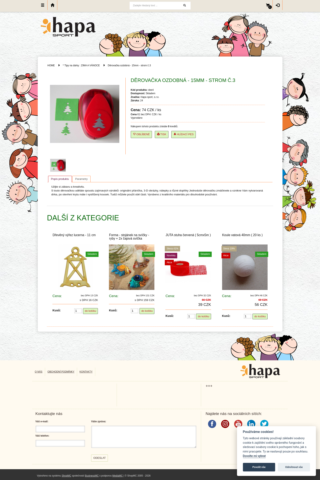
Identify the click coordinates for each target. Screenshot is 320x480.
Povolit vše (259, 467)
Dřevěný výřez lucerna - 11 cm (74, 235)
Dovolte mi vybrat (254, 456)
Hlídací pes (184, 134)
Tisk (161, 134)
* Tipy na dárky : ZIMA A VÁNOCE (81, 65)
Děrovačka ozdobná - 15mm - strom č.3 (129, 65)
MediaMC (117, 475)
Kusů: (56, 310)
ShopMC (66, 475)
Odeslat (99, 457)
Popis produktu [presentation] (60, 178)
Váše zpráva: (98, 421)
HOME (51, 65)
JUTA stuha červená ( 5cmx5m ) (188, 235)
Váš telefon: (42, 435)
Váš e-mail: (41, 421)
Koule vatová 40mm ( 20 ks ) (242, 235)
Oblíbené (141, 134)
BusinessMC (92, 475)
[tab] (60, 179)
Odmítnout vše (294, 467)
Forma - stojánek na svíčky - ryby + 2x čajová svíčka (129, 236)
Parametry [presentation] (81, 178)
